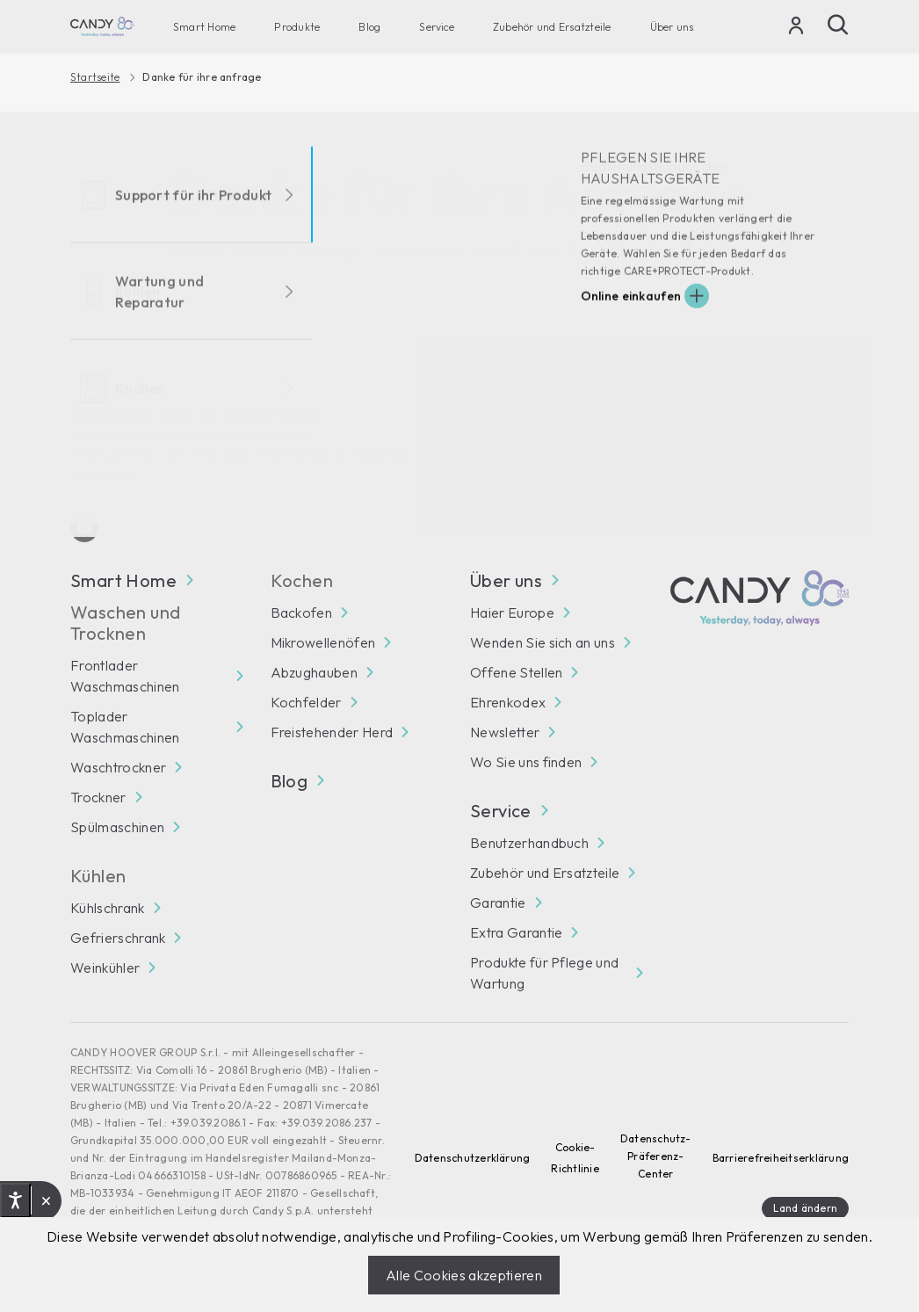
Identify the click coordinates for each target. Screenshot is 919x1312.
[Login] (796, 29)
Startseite (94, 77)
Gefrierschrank (117, 937)
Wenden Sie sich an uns (542, 642)
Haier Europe (512, 612)
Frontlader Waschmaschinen (124, 675)
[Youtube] (84, 528)
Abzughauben (314, 672)
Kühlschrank (107, 908)
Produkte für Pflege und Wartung (544, 972)
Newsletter (504, 732)
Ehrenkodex (508, 702)
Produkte (297, 26)
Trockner (98, 797)
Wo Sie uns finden (526, 762)
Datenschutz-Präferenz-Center (655, 1156)
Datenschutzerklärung (473, 1157)
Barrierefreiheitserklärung (781, 1157)
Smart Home (204, 26)
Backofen (302, 612)
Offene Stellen (516, 672)
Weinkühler (105, 967)
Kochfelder (306, 702)
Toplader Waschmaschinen (124, 726)
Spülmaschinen (117, 827)
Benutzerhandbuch (529, 843)
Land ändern (805, 1207)
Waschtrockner (118, 767)
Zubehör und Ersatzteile (552, 26)
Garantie (498, 902)
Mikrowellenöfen (323, 642)
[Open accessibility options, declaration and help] (15, 1200)
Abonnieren (800, 441)
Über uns (672, 26)
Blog (369, 26)
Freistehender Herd (332, 732)
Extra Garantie (516, 932)
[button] (46, 1200)
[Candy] (102, 27)
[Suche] (838, 24)
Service (436, 26)
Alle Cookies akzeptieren (464, 1275)
